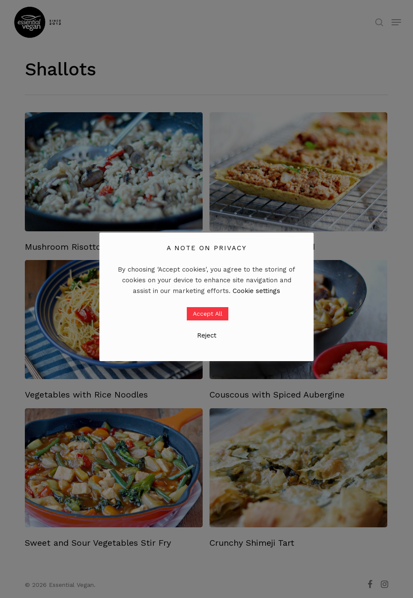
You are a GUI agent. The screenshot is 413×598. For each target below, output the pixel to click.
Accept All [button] (207, 313)
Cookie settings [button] (256, 291)
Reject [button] (206, 335)
